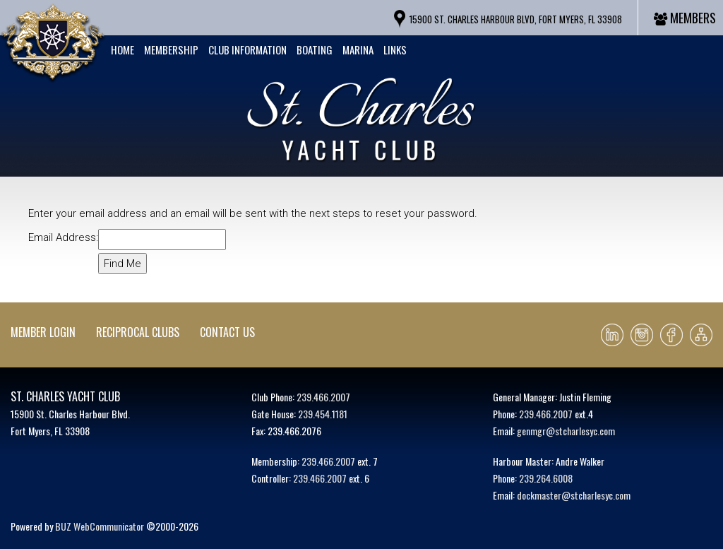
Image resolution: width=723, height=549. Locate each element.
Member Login (43, 332)
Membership (171, 49)
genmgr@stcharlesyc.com (566, 430)
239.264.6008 (546, 478)
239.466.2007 (323, 396)
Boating (315, 49)
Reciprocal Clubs (137, 332)
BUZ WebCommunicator (99, 526)
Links (395, 49)
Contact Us (227, 332)
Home (122, 49)
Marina (358, 49)
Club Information (247, 49)
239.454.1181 (322, 413)
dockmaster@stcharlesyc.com (574, 495)
